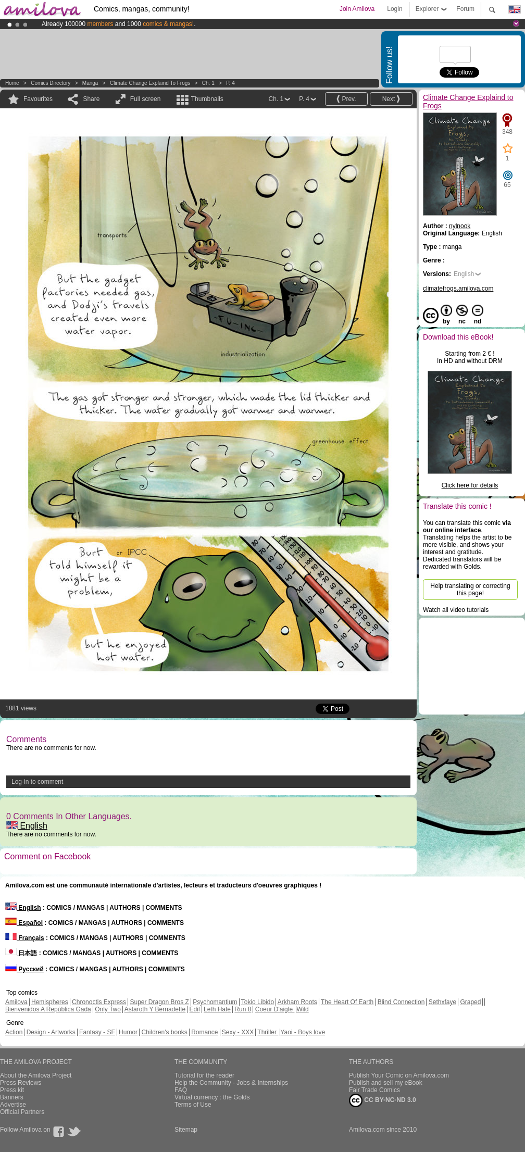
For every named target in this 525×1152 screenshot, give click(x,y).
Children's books (164, 1032)
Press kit (12, 1090)
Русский (24, 969)
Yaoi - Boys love (302, 1032)
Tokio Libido (257, 1002)
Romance (204, 1032)
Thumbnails (207, 99)
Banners (11, 1097)
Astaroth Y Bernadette (155, 1009)
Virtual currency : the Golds (212, 1097)
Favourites (38, 99)
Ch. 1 (208, 83)
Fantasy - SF (97, 1032)
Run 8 (242, 1009)
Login (394, 8)
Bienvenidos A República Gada (48, 1009)
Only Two (108, 1009)
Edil (195, 1009)
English (26, 825)
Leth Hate (217, 1009)
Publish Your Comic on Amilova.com (399, 1075)
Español (24, 922)
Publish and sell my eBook (385, 1082)
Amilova (16, 1002)
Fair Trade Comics (374, 1090)
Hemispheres (49, 1002)
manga (90, 83)
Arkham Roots (297, 1002)
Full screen (145, 99)
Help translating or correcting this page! (470, 589)
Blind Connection (401, 1002)
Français (24, 938)
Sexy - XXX (238, 1032)
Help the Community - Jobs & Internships (231, 1082)
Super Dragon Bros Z (159, 1002)
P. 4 (230, 83)
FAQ (180, 1090)
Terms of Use (192, 1104)
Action (13, 1032)
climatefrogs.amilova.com (458, 288)
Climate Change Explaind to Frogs (150, 83)
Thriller (267, 1032)
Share (91, 99)
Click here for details (470, 485)
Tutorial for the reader (204, 1075)
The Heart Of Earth (347, 1002)
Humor (128, 1032)
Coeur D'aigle (275, 1009)
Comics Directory (50, 83)
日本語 (21, 953)
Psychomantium (215, 1002)
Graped (470, 1002)
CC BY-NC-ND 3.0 (382, 1100)
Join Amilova (357, 8)
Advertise (13, 1104)
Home (12, 83)
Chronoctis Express (99, 1002)
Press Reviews (20, 1082)
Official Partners (22, 1112)
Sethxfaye (442, 1002)
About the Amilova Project (35, 1075)
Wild (302, 1009)
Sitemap (185, 1129)
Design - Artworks (51, 1032)
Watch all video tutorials (456, 609)
